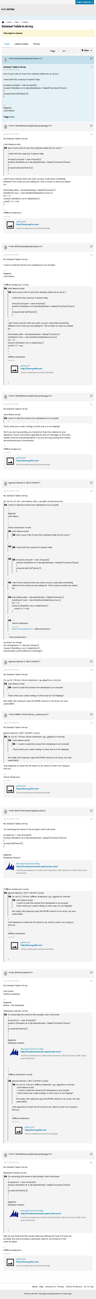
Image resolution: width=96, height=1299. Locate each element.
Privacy (60, 1286)
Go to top (88, 1286)
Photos (36, 44)
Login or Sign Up (85, 2)
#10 (91, 1163)
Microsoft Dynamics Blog (28, 863)
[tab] (7, 44)
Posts (7, 44)
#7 (91, 723)
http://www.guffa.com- (23, 629)
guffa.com (21, 221)
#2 (91, 134)
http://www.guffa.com (27, 224)
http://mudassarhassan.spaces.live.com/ (37, 866)
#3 (91, 255)
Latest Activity (21, 44)
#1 (92, 67)
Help (41, 1286)
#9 (91, 981)
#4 (91, 404)
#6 (91, 670)
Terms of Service (74, 1286)
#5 (91, 491)
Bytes (34, 1286)
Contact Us (50, 1286)
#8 (91, 819)
